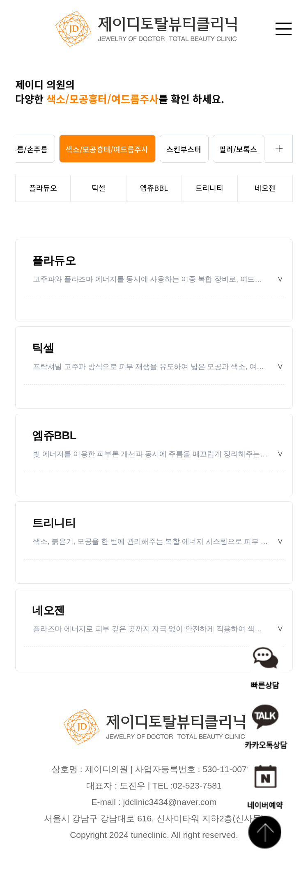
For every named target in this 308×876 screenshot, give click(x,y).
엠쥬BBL (54, 435)
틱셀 (43, 348)
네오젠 (48, 610)
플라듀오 (54, 261)
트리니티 (54, 523)
